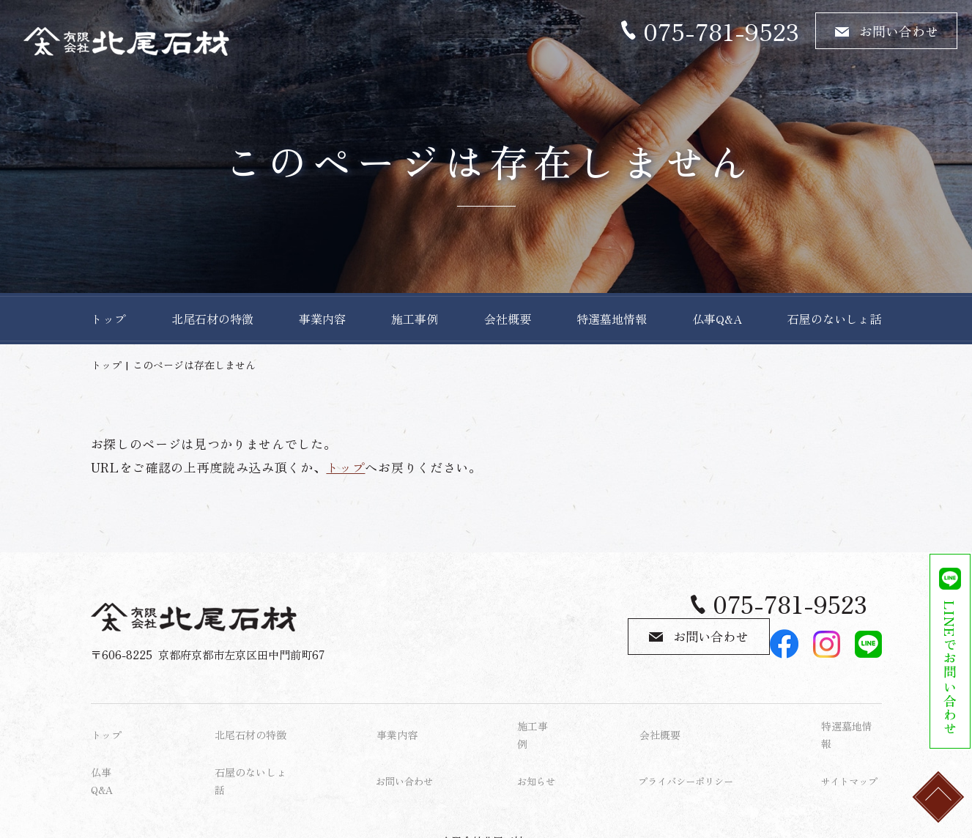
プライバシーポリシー (689, 748)
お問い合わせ (898, 30)
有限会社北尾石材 (483, 797)
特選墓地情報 (611, 318)
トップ (108, 318)
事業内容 (322, 318)
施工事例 (414, 318)
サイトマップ (851, 748)
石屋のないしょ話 (834, 318)
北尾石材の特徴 (212, 318)
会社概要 (507, 318)
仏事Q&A (717, 318)
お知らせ (537, 748)
